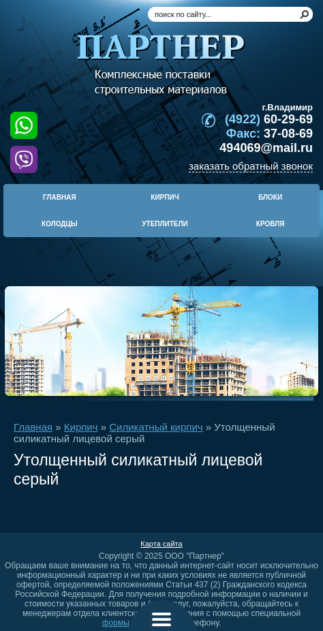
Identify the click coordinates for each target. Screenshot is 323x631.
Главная (33, 427)
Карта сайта (161, 544)
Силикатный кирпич (155, 427)
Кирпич (81, 427)
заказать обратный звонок (251, 166)
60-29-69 (269, 119)
